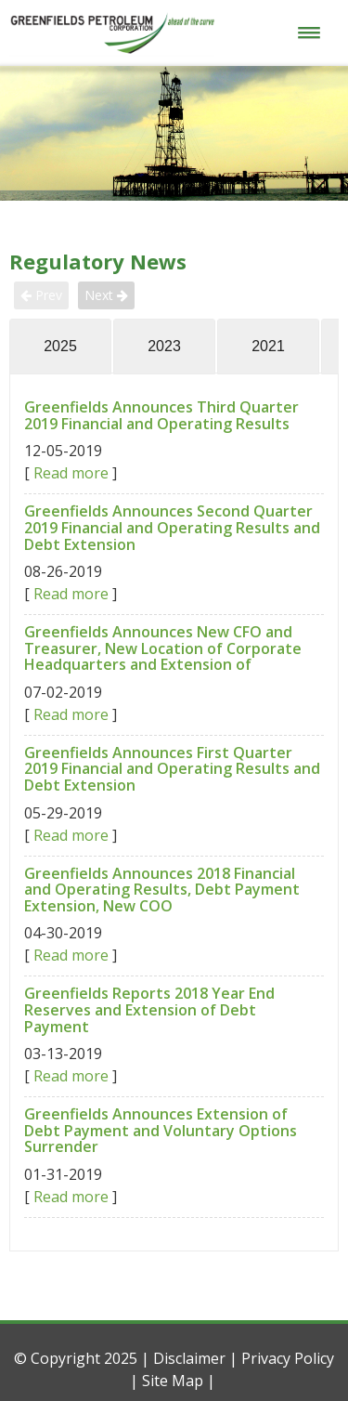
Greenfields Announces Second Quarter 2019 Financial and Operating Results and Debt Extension (172, 527)
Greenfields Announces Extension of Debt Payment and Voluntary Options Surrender (160, 1130)
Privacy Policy (287, 1358)
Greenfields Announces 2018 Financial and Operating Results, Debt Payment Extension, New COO (162, 889)
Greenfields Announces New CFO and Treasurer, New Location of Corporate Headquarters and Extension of (163, 648)
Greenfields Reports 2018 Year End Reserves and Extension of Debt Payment (149, 1009)
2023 (164, 346)
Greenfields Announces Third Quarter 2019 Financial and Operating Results (161, 415)
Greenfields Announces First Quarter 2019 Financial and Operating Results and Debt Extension (172, 768)
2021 (268, 346)
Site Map (172, 1380)
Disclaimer (189, 1358)
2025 (60, 346)
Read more (71, 473)
